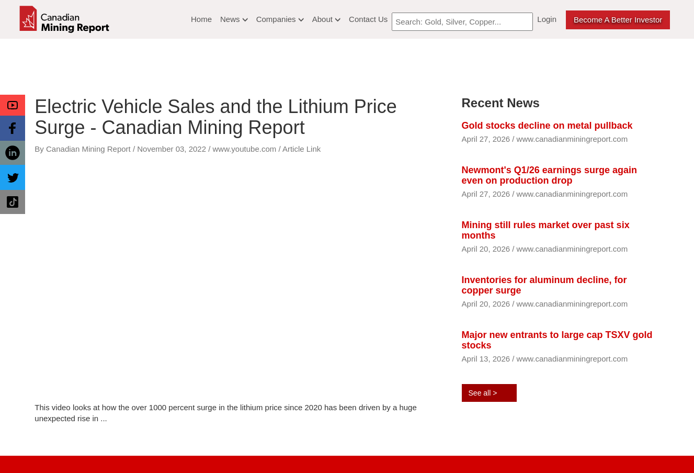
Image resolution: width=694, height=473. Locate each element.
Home (201, 19)
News (234, 19)
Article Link (301, 148)
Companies (280, 19)
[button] (12, 105)
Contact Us (368, 19)
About (326, 19)
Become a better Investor (618, 19)
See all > (483, 393)
